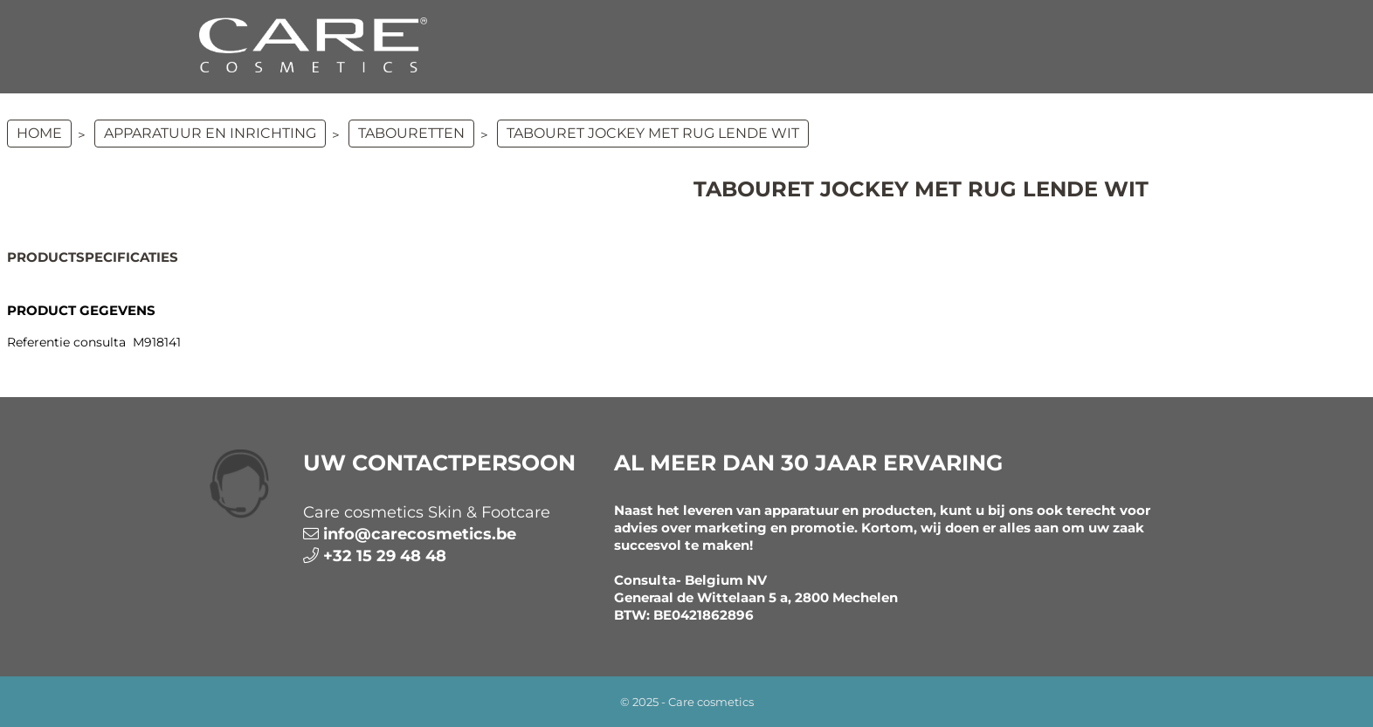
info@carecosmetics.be (419, 534)
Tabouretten (411, 133)
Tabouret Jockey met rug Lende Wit (653, 133)
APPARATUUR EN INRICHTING (210, 133)
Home (39, 133)
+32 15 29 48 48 (384, 556)
